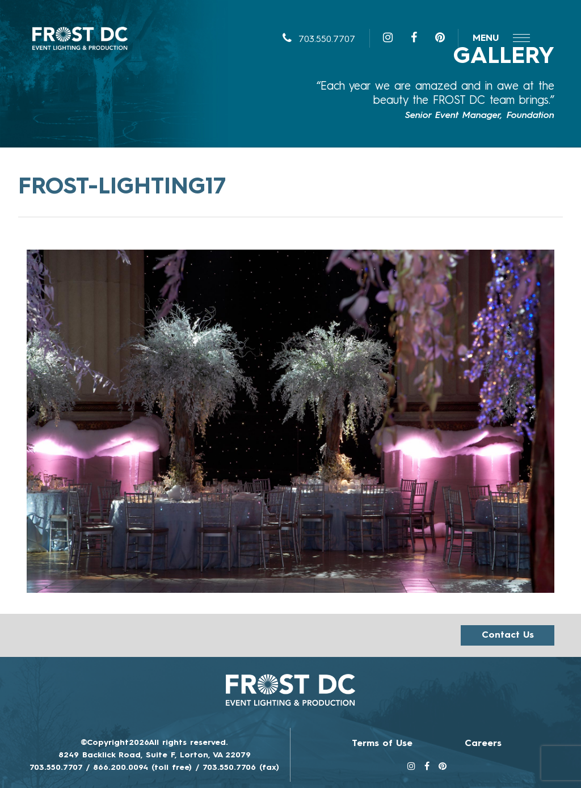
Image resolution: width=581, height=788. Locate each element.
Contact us (508, 635)
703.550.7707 (319, 39)
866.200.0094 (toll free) (142, 768)
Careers (483, 743)
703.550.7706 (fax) (241, 768)
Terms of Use (382, 743)
